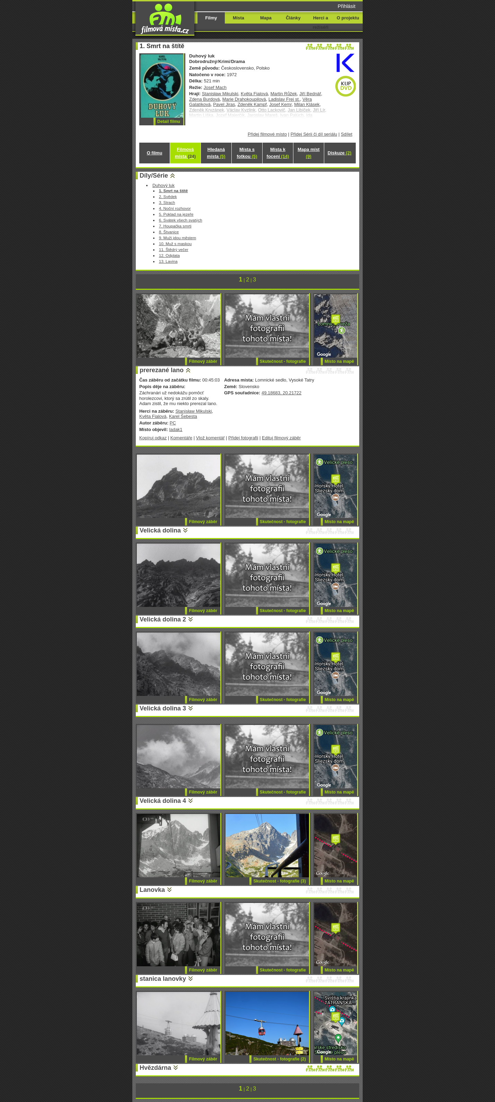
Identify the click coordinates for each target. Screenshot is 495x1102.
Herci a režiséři (320, 22)
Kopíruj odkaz (153, 437)
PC (173, 422)
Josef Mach (215, 87)
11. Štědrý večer (173, 249)
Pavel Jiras (224, 104)
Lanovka (152, 889)
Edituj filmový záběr (281, 437)
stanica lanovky (163, 978)
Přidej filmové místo (267, 134)
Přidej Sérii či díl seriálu (314, 134)
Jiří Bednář (310, 93)
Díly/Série (154, 175)
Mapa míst (308, 153)
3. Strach (167, 202)
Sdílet (346, 134)
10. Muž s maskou (175, 243)
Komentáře (181, 437)
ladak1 (175, 429)
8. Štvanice (169, 232)
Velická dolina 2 (163, 619)
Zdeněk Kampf (252, 104)
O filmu (154, 152)
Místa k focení (278, 153)
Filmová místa (185, 153)
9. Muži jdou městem (177, 237)
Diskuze (339, 152)
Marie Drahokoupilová (244, 99)
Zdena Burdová (204, 99)
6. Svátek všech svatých (180, 220)
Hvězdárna (155, 1067)
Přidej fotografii (243, 437)
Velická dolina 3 (163, 708)
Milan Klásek (306, 104)
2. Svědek (168, 196)
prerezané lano (162, 370)
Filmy (211, 17)
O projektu (348, 17)
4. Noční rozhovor (175, 208)
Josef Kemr (280, 104)
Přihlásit (346, 6)
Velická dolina (160, 530)
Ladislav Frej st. (284, 99)
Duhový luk (163, 185)
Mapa (266, 17)
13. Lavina (168, 261)
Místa (238, 17)
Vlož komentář (210, 437)
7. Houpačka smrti (175, 226)
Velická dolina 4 (163, 800)
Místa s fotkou (247, 153)
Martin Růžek (284, 93)
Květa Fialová (254, 93)
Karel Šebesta (183, 416)
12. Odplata (169, 255)
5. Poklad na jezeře (176, 214)
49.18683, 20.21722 (281, 392)
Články (293, 17)
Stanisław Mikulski (220, 93)
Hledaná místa (216, 153)
